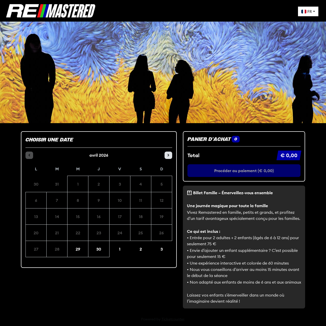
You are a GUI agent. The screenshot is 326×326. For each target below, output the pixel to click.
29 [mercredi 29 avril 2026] (78, 249)
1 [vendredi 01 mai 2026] (119, 249)
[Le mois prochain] (168, 155)
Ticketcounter (172, 319)
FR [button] (306, 11)
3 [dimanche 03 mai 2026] (161, 249)
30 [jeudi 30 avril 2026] (98, 249)
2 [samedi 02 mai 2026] (141, 249)
